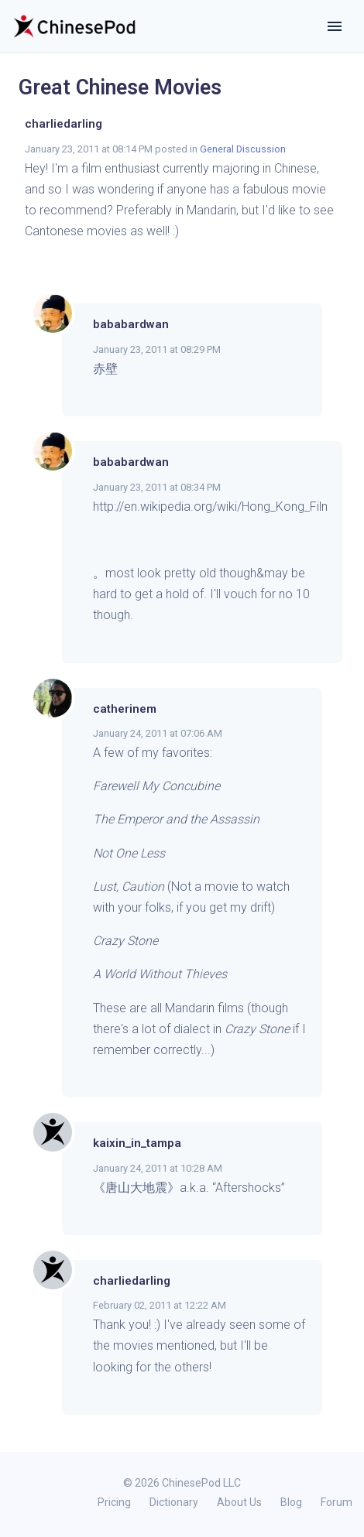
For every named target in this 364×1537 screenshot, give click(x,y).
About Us (239, 1502)
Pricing (114, 1502)
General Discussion (243, 149)
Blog (291, 1502)
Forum (336, 1502)
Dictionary (173, 1502)
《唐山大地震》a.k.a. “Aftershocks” (189, 1187)
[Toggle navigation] (335, 26)
